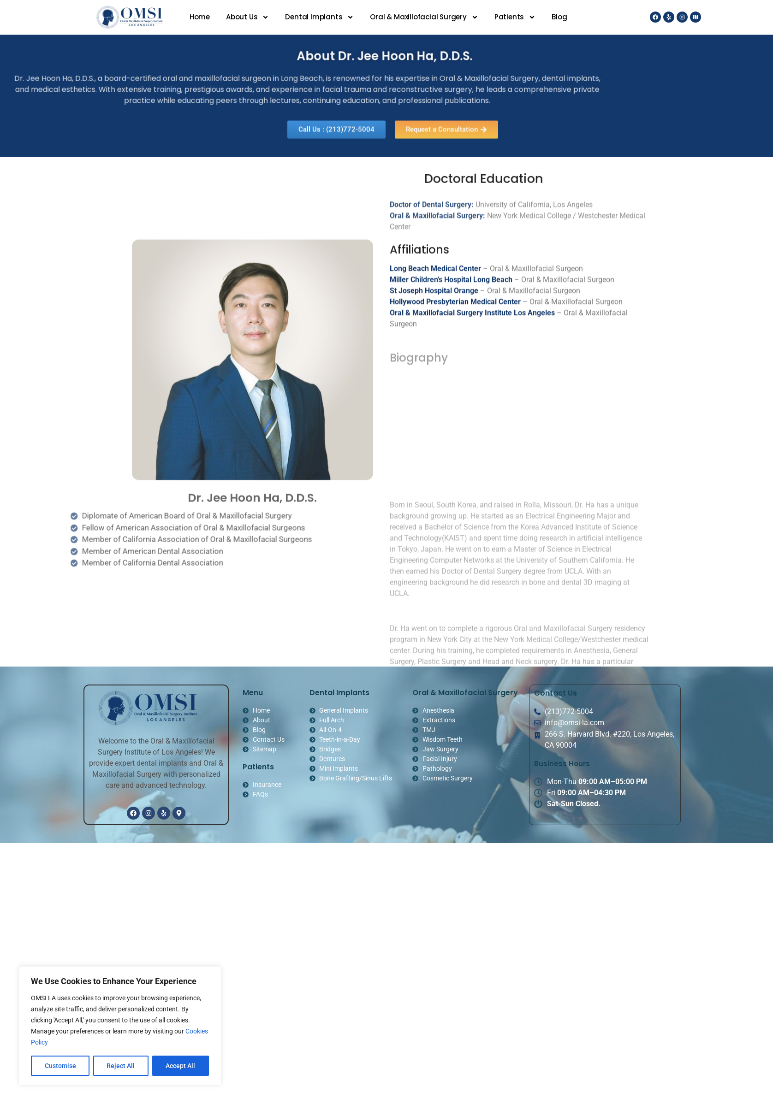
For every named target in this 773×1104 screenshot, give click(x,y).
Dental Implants (319, 17)
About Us (247, 17)
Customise (60, 1065)
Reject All (121, 1065)
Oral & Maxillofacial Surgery (424, 17)
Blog (559, 17)
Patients (514, 17)
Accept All (181, 1065)
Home (200, 17)
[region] (119, 1026)
